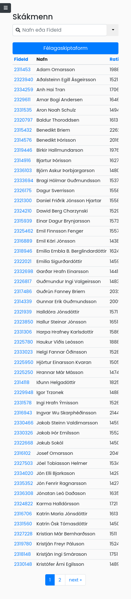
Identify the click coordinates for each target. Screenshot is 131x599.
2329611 (22, 100)
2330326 (23, 433)
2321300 (23, 200)
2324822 (23, 504)
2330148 (23, 564)
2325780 (23, 342)
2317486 (23, 291)
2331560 (23, 524)
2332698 (23, 271)
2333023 (23, 352)
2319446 (23, 150)
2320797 (23, 120)
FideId (21, 59)
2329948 (23, 392)
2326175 (23, 190)
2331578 (23, 403)
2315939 (23, 221)
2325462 (23, 231)
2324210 (23, 211)
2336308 (23, 493)
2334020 (23, 473)
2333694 (23, 180)
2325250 (23, 372)
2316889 (23, 241)
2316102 (22, 453)
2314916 (22, 160)
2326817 (23, 281)
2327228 (23, 534)
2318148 (22, 554)
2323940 (23, 79)
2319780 (23, 544)
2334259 (23, 90)
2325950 (23, 362)
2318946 (23, 251)
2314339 (23, 301)
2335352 (23, 483)
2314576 (23, 140)
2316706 (23, 514)
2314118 (22, 382)
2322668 (23, 443)
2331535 (23, 110)
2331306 (23, 332)
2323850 (23, 322)
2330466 (24, 423)
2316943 (23, 413)
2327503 (23, 463)
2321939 (23, 312)
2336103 (23, 170)
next (75, 580)
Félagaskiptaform (65, 48)
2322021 (22, 261)
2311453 (22, 69)
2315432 (23, 130)
